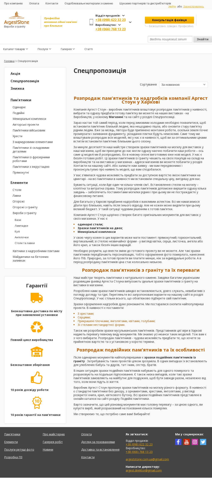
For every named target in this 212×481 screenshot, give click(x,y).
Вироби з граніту (24, 203)
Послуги (43, 39)
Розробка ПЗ (13, 448)
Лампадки (21, 216)
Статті (88, 39)
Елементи (19, 173)
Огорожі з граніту (25, 198)
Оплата (34, 3)
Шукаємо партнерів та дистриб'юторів (145, 3)
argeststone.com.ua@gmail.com (147, 450)
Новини (48, 440)
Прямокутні (21, 163)
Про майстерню (54, 425)
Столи (17, 180)
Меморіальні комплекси (29, 109)
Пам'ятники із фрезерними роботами (31, 149)
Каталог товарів (14, 39)
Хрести (17, 127)
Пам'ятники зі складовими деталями (31, 140)
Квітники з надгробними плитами (36, 241)
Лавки (17, 186)
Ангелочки (22, 228)
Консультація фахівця (169, 20)
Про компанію (13, 3)
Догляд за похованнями (98, 432)
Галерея (66, 39)
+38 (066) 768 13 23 (110, 29)
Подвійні (18, 103)
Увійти (172, 6)
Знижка (17, 79)
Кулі (17, 222)
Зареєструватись (193, 6)
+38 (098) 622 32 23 (110, 20)
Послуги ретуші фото (19, 440)
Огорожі (18, 192)
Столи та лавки (25, 233)
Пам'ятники (21, 90)
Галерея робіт (53, 432)
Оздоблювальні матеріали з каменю (89, 3)
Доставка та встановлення (100, 440)
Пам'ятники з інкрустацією (31, 157)
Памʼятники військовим (29, 121)
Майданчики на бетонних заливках (30, 249)
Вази (18, 210)
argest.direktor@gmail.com (144, 461)
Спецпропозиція (25, 71)
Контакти (52, 3)
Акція (15, 64)
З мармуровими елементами (33, 132)
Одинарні (19, 98)
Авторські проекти (26, 115)
